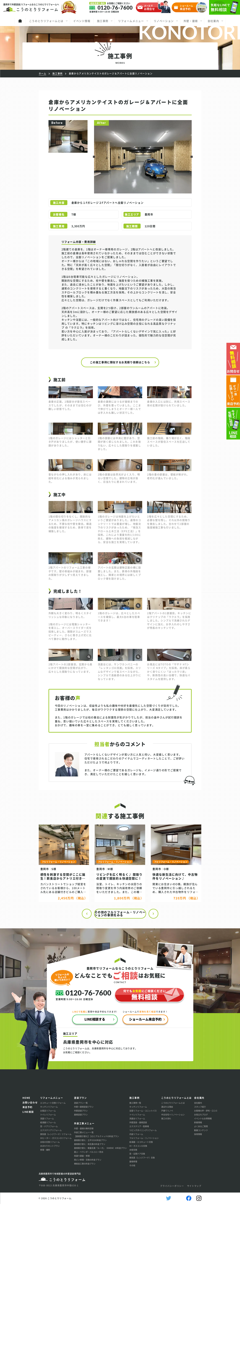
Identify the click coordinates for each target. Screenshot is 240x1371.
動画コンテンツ (201, 1297)
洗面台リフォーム (137, 1285)
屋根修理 (133, 1328)
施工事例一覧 (135, 1269)
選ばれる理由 (167, 1273)
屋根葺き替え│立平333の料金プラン (90, 1307)
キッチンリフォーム (49, 1273)
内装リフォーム (136, 1301)
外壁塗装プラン (81, 1277)
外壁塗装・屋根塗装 (138, 1289)
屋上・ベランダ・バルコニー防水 (88, 1319)
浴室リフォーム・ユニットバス (143, 1277)
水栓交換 (133, 1316)
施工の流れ (166, 1285)
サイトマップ (194, 1353)
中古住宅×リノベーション (173, 1281)
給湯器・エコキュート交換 (141, 1309)
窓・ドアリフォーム (49, 1293)
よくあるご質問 (201, 1293)
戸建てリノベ (167, 1277)
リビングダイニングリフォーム (143, 1297)
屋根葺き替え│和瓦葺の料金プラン (89, 1311)
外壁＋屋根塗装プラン (84, 1273)
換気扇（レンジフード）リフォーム (55, 1301)
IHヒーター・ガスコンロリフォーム (56, 1305)
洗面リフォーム (47, 1285)
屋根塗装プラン (81, 1281)
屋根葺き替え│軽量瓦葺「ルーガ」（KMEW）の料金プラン (100, 1315)
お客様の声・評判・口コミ (206, 1277)
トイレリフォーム (48, 1281)
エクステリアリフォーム (51, 1297)
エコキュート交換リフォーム (53, 1269)
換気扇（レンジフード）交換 (142, 1324)
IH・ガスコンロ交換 (138, 1313)
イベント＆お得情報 (203, 1285)
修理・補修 (45, 1316)
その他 (132, 1332)
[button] (94, 157)
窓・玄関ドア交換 (137, 1320)
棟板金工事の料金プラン (85, 1330)
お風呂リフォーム (48, 1277)
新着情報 (198, 1289)
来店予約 (27, 1274)
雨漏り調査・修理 (82, 1322)
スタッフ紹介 (200, 1273)
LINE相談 (28, 1278)
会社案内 (198, 1269)
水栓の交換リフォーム (50, 1309)
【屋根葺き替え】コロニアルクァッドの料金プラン (96, 1303)
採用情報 (198, 1301)
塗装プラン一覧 (81, 1269)
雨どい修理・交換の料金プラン (87, 1326)
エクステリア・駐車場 (139, 1293)
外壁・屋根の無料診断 (84, 1295)
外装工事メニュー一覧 (84, 1299)
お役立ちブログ (201, 1281)
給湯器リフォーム (48, 1289)
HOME (26, 1264)
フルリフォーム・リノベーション (144, 1305)
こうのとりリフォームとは (173, 1269)
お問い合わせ (30, 1269)
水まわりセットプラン (50, 1313)
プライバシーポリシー (172, 1353)
